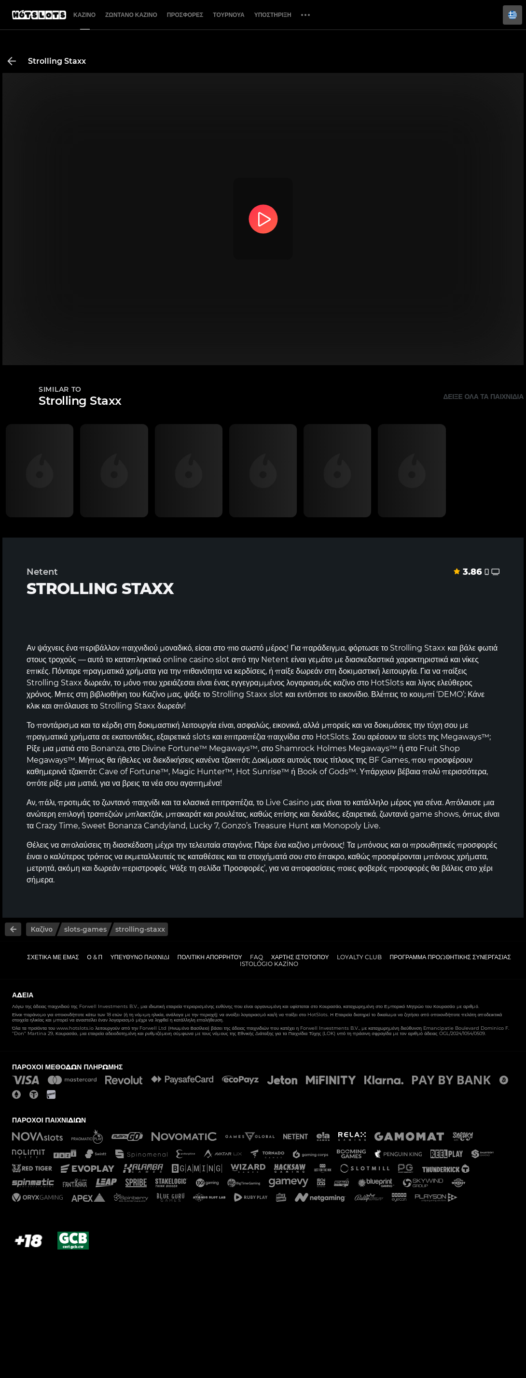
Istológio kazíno (269, 963)
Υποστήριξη (272, 14)
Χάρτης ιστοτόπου (300, 957)
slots (417, 736)
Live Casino (287, 802)
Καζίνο (84, 14)
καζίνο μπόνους (315, 845)
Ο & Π (94, 957)
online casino (188, 659)
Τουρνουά (228, 14)
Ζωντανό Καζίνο (131, 14)
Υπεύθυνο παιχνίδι (140, 957)
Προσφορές (185, 14)
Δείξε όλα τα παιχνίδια (483, 396)
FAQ (256, 957)
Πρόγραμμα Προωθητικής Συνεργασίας (450, 957)
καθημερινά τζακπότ (61, 771)
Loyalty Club (359, 957)
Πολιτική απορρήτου (210, 957)
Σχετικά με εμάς (53, 957)
